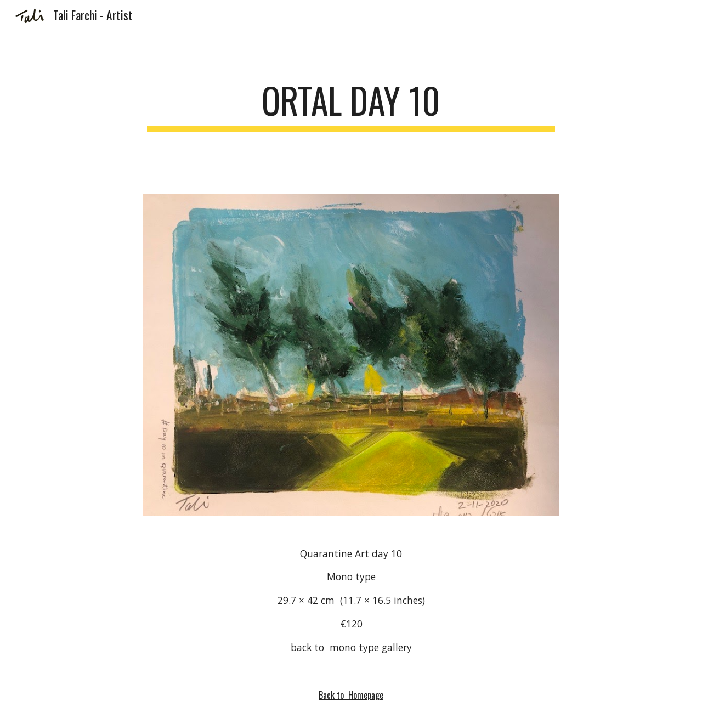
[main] (351, 106)
